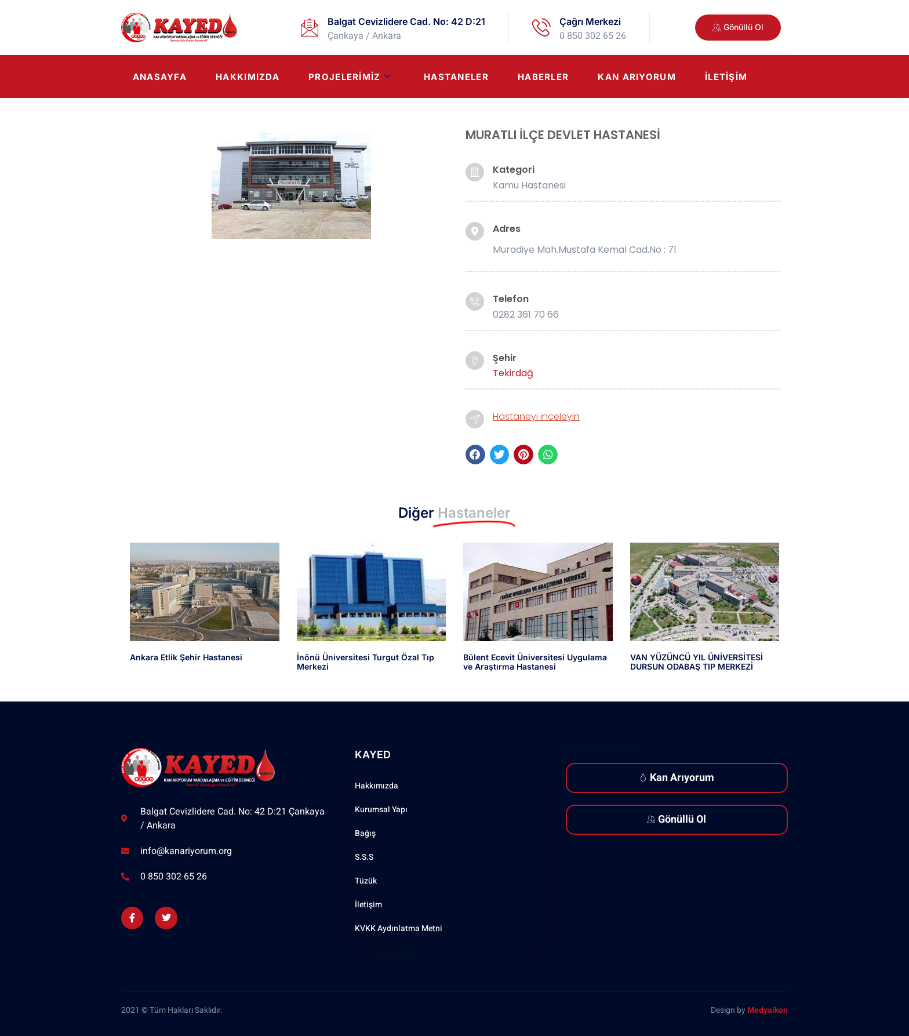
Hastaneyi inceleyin (536, 416)
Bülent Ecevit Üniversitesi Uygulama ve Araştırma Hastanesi (535, 662)
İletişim (726, 76)
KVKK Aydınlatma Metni (398, 928)
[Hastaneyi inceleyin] (475, 419)
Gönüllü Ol (676, 819)
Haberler (543, 76)
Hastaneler (456, 76)
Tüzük (366, 881)
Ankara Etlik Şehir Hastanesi (186, 657)
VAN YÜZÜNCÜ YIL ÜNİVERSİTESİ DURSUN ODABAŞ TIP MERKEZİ (696, 662)
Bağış (365, 833)
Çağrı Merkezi (590, 21)
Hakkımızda (247, 76)
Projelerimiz (349, 76)
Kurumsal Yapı (381, 810)
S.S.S (364, 857)
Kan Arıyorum (637, 76)
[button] (475, 454)
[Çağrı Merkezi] (541, 27)
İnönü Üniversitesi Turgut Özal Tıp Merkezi (365, 662)
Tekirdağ (513, 373)
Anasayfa (160, 76)
